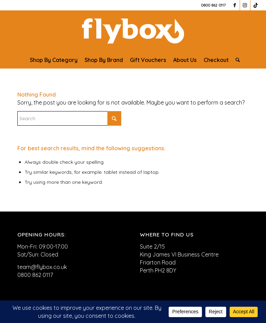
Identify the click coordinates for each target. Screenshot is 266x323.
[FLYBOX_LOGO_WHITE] (133, 30)
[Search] (236, 60)
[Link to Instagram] (245, 5)
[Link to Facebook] (235, 5)
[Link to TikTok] (255, 5)
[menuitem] (53, 60)
